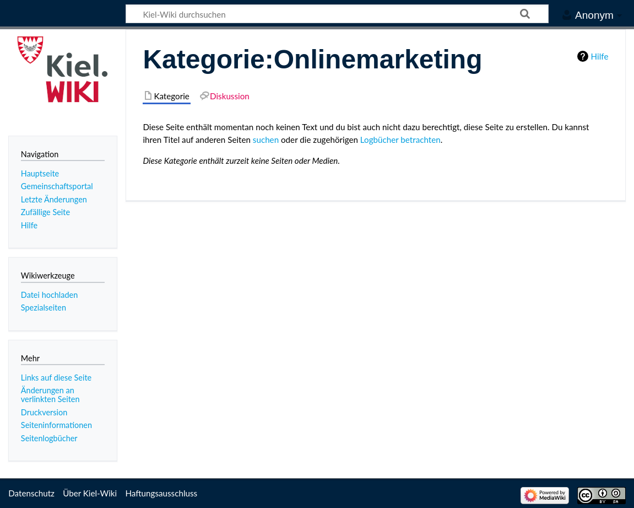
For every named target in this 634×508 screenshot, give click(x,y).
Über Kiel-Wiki (90, 493)
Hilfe (600, 56)
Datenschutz (31, 493)
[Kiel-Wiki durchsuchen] (337, 14)
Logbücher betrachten (400, 140)
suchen (266, 140)
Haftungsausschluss (161, 493)
